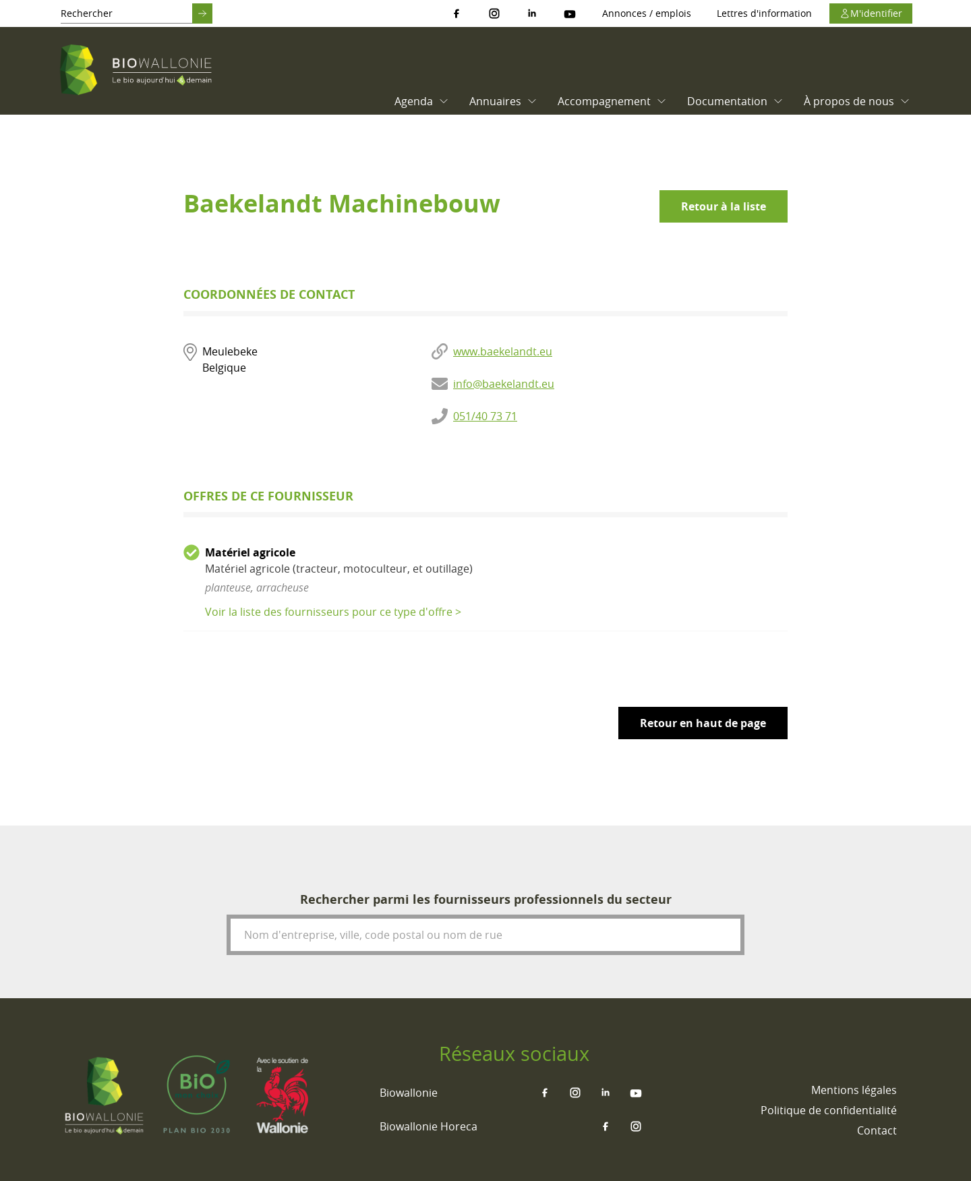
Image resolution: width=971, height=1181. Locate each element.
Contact (877, 1130)
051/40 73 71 (485, 416)
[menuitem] (418, 101)
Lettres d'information (764, 13)
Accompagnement (612, 101)
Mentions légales (854, 1090)
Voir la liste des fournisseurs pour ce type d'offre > (333, 611)
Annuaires (503, 101)
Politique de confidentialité (829, 1110)
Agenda (421, 101)
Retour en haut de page (703, 723)
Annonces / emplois (646, 13)
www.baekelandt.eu (502, 351)
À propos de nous (857, 101)
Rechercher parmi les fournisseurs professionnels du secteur (486, 899)
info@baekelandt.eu (503, 383)
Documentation (735, 101)
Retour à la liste (723, 206)
